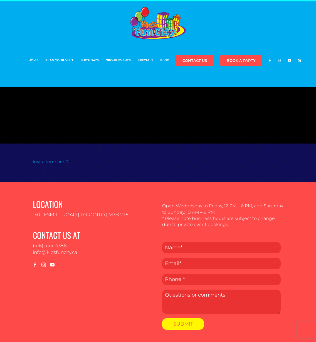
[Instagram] (43, 265)
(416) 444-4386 (49, 245)
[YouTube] (52, 265)
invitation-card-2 (51, 161)
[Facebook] (35, 265)
